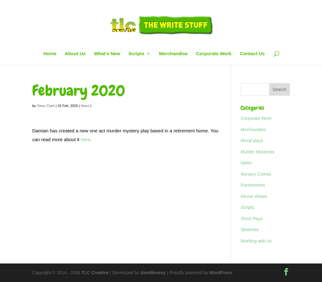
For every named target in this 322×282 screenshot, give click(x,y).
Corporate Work (213, 53)
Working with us (256, 240)
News (85, 106)
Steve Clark (46, 106)
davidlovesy (152, 272)
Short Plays (252, 218)
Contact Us (252, 53)
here (85, 139)
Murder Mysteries (258, 151)
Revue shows (254, 196)
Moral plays (252, 140)
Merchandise (173, 53)
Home (50, 53)
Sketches (250, 229)
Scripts (136, 53)
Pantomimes (253, 185)
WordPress (221, 272)
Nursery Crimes (256, 174)
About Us (75, 53)
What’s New (107, 53)
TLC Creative (94, 272)
